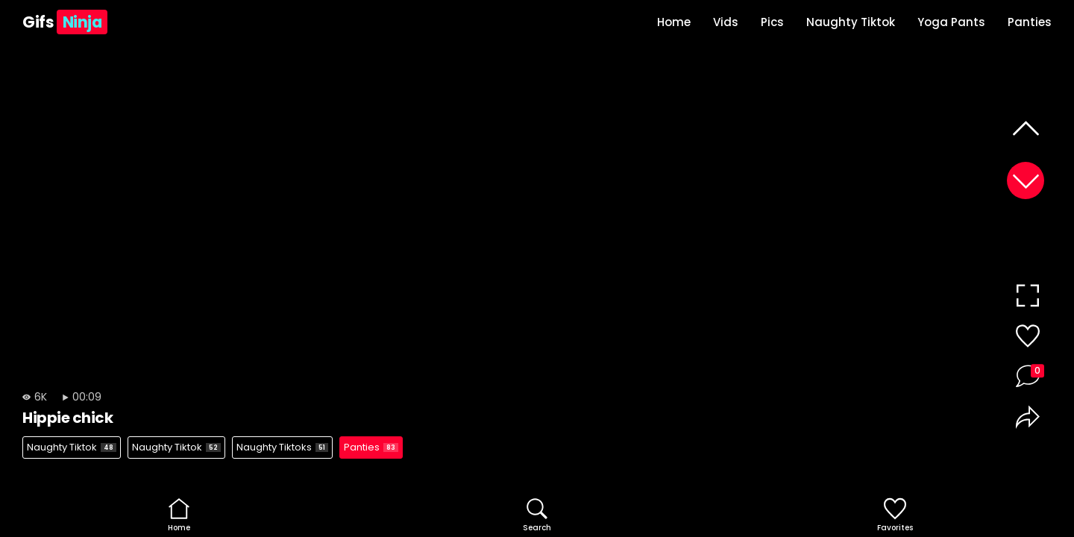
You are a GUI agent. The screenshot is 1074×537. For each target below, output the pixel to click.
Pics (772, 22)
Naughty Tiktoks (282, 447)
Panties (1030, 22)
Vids (725, 22)
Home (674, 22)
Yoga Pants (951, 22)
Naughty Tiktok (850, 22)
